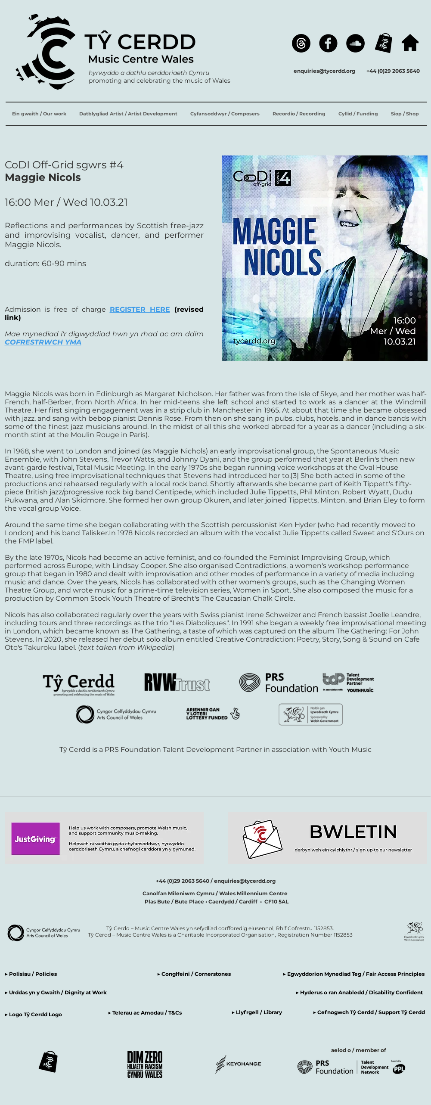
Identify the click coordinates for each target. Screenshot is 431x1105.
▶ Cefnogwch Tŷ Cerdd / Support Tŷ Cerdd (369, 1012)
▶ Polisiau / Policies (31, 974)
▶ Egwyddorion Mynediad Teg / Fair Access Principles (354, 974)
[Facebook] (328, 43)
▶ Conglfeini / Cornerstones (194, 974)
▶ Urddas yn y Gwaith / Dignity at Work (56, 992)
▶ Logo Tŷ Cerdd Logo (33, 1014)
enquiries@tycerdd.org (324, 71)
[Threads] (301, 43)
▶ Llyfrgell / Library (257, 1012)
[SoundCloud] (355, 43)
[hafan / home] (410, 42)
